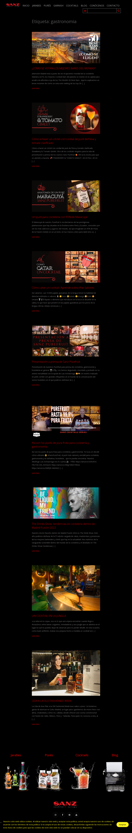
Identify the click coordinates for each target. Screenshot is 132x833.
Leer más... (36, 88)
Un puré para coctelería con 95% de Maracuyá (59, 217)
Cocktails (72, 5)
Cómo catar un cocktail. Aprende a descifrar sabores (63, 287)
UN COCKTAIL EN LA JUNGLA (49, 616)
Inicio (26, 5)
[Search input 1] (102, 10)
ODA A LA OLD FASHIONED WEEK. (52, 701)
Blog (84, 5)
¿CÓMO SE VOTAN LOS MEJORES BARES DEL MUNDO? (64, 68)
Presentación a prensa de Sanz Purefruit (56, 361)
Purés (47, 5)
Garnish (58, 5)
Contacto (113, 5)
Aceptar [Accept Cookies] (122, 824)
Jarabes (36, 5)
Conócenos (97, 5)
